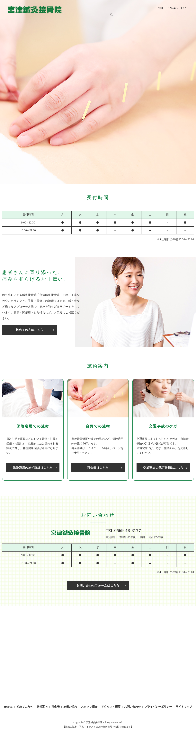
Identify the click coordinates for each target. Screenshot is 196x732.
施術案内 (98, 8)
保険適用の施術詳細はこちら (33, 467)
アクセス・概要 (110, 707)
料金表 (110, 8)
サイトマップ (184, 707)
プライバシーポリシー (158, 707)
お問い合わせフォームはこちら (98, 586)
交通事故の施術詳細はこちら (163, 467)
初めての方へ (82, 8)
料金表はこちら (98, 467)
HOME (67, 8)
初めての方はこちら (25, 330)
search (83, 14)
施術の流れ (123, 8)
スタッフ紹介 (140, 8)
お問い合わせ (71, 14)
